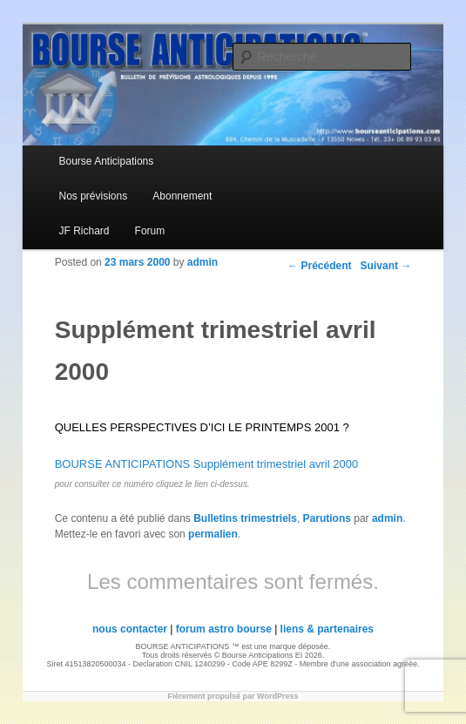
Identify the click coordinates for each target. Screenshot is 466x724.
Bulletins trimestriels (245, 518)
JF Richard (84, 231)
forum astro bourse (224, 629)
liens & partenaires (327, 629)
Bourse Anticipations (106, 161)
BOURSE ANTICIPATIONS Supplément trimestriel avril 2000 (206, 463)
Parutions (327, 518)
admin (202, 262)
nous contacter (129, 629)
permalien (213, 534)
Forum (150, 231)
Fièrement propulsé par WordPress (233, 696)
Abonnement (182, 196)
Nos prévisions (93, 196)
